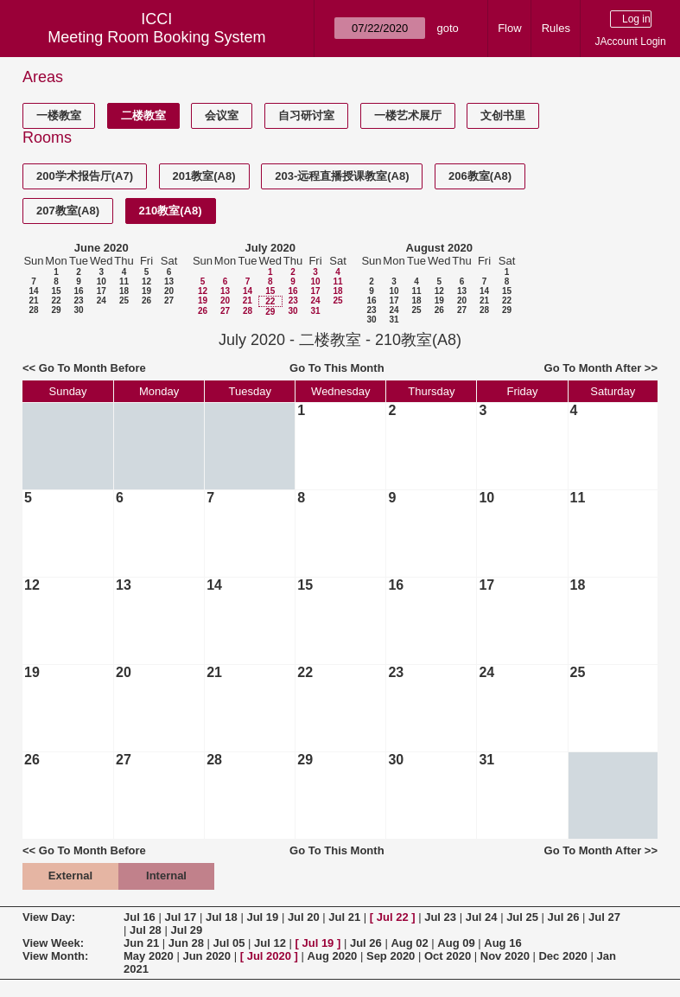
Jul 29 (186, 930)
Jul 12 (270, 942)
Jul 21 (344, 917)
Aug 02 (409, 942)
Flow (509, 28)
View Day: (48, 917)
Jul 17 (180, 917)
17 (101, 291)
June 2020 (101, 247)
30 (78, 310)
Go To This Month (336, 367)
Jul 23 (440, 917)
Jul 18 (222, 917)
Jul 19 (262, 917)
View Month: (55, 955)
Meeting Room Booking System (156, 37)
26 (146, 300)
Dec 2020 (562, 955)
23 (78, 300)
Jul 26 (564, 917)
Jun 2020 (206, 955)
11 (124, 281)
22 (55, 300)
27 (169, 300)
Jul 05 (229, 942)
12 (146, 281)
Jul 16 (140, 917)
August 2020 (439, 247)
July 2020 (270, 247)
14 (33, 291)
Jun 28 (186, 942)
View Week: (53, 942)
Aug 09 (455, 942)
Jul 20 (304, 917)
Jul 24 (482, 917)
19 (146, 291)
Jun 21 (141, 942)
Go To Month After (593, 367)
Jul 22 (393, 917)
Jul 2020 (269, 955)
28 (33, 310)
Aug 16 (502, 942)
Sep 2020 (390, 955)
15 (55, 291)
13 (169, 281)
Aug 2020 (333, 955)
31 (315, 311)
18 (124, 291)
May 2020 (149, 955)
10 (101, 281)
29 (55, 310)
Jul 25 (522, 917)
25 (124, 300)
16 (78, 291)
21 (33, 300)
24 (101, 300)
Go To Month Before (92, 367)
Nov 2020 (505, 955)
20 (169, 291)
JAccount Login (630, 41)
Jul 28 (146, 930)
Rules (556, 28)
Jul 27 (604, 917)
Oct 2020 (447, 955)
